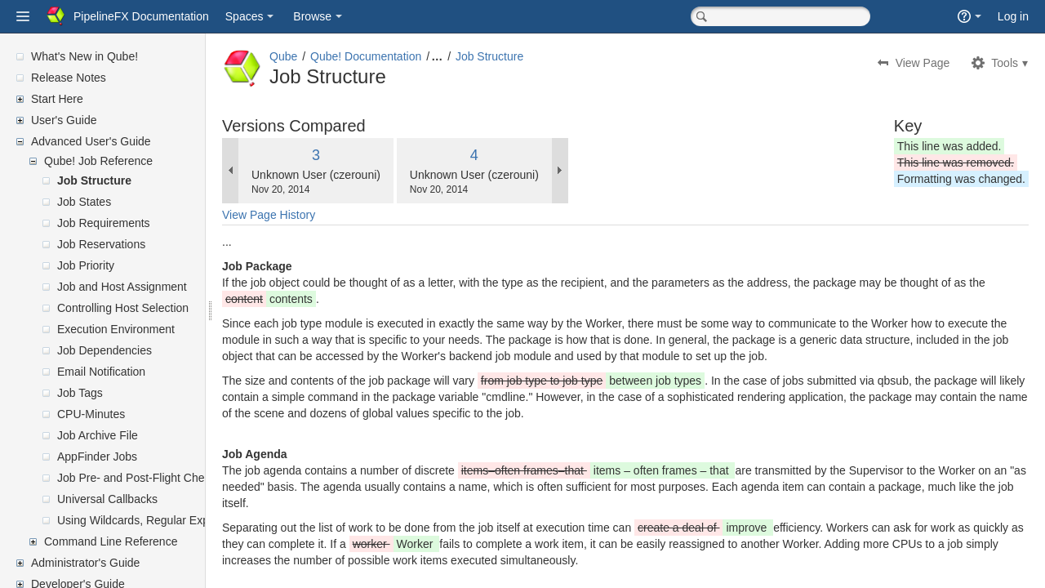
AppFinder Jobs (97, 456)
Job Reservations (101, 244)
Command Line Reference (110, 541)
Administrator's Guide (85, 562)
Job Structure (94, 180)
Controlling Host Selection (123, 307)
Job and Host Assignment (122, 286)
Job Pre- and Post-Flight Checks (139, 477)
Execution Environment (116, 329)
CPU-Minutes (91, 414)
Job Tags (80, 392)
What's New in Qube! (84, 56)
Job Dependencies (104, 350)
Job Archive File (97, 435)
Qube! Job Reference (98, 160)
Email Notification (101, 371)
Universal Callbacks (107, 499)
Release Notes (68, 77)
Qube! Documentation (404, 56)
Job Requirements (103, 222)
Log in (1013, 16)
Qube (322, 56)
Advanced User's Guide (91, 141)
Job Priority (85, 265)
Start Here (57, 98)
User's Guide (63, 120)
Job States (84, 201)
